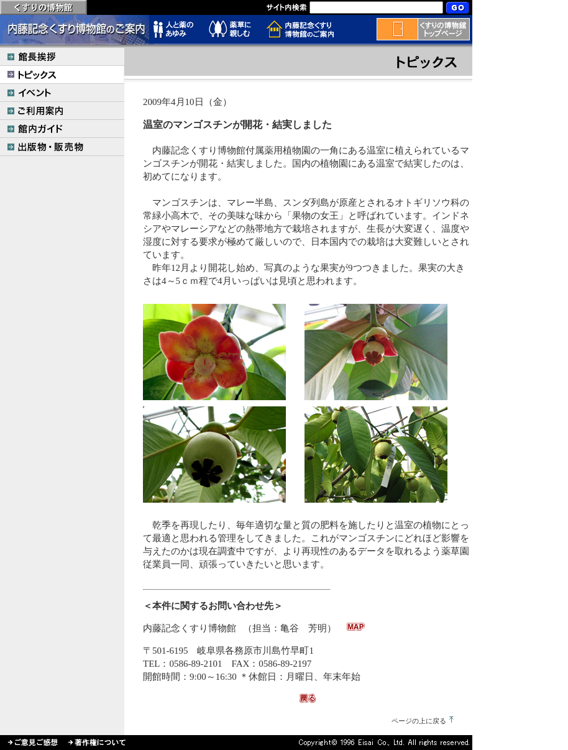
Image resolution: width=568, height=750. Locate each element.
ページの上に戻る (419, 721)
